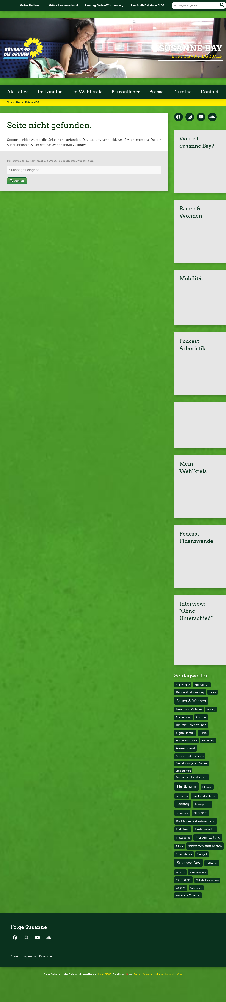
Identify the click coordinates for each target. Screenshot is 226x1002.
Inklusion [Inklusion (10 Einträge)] (207, 787)
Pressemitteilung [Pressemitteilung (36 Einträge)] (208, 837)
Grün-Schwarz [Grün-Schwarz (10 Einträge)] (183, 770)
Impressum (29, 956)
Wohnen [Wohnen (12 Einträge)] (180, 888)
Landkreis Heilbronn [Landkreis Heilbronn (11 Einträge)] (204, 796)
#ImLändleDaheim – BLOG (148, 5)
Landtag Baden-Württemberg (104, 5)
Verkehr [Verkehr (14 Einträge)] (180, 872)
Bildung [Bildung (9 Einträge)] (211, 709)
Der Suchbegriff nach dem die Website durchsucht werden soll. (50, 160)
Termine (182, 92)
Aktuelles (17, 92)
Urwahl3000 (104, 974)
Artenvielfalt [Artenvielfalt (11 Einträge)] (202, 684)
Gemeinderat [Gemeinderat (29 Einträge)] (185, 748)
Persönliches (125, 92)
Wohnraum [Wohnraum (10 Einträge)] (196, 888)
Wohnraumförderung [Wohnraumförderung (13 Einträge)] (188, 895)
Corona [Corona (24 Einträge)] (201, 717)
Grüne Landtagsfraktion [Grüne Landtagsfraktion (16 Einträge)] (191, 777)
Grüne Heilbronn (31, 5)
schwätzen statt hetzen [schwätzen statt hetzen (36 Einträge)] (205, 846)
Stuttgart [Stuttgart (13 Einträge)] (202, 854)
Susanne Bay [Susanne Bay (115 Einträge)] (188, 862)
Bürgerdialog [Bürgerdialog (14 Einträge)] (183, 717)
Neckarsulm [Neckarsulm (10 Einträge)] (182, 813)
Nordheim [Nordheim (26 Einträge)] (200, 813)
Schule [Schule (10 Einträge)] (179, 846)
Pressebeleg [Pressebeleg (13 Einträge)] (183, 837)
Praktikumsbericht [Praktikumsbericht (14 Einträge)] (204, 829)
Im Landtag (50, 92)
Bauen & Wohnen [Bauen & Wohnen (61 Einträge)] (191, 700)
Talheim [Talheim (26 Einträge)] (211, 863)
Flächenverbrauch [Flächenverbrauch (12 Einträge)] (186, 740)
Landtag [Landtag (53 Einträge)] (182, 803)
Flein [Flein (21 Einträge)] (203, 733)
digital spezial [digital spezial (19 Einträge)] (185, 733)
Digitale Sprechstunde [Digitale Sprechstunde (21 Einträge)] (191, 725)
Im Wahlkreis (86, 92)
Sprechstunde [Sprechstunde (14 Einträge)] (184, 854)
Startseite (13, 102)
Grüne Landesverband (63, 5)
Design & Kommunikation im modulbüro (158, 974)
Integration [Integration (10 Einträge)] (182, 796)
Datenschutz (46, 956)
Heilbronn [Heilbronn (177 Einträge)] (186, 786)
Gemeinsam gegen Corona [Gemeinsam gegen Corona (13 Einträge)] (191, 763)
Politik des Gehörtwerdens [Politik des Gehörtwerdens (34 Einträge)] (195, 821)
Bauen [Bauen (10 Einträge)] (212, 692)
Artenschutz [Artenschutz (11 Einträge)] (183, 684)
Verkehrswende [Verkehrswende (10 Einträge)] (198, 872)
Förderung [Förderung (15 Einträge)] (208, 740)
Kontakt (210, 92)
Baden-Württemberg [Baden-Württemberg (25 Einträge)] (190, 692)
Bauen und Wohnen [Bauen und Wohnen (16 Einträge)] (189, 709)
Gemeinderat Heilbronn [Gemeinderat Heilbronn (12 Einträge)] (190, 756)
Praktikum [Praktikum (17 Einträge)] (182, 829)
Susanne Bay (191, 48)
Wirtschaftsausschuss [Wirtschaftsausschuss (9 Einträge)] (207, 880)
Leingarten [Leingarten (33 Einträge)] (202, 804)
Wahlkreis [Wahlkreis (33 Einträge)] (183, 880)
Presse (156, 92)
